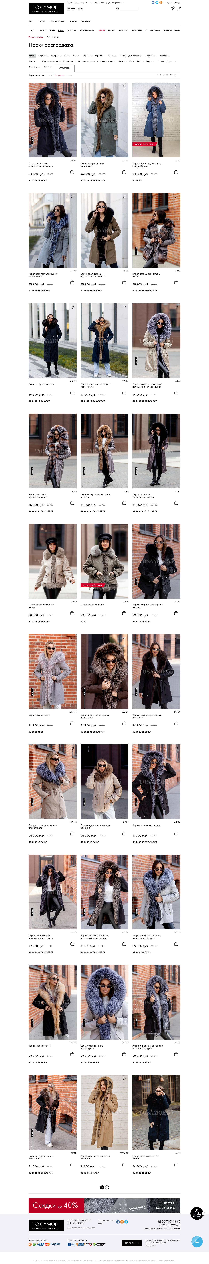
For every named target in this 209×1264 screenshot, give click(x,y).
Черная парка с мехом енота (147, 825)
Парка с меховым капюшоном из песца (143, 496)
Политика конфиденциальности (81, 1227)
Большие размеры (172, 30)
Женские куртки (152, 30)
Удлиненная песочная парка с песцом (95, 1157)
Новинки (70, 75)
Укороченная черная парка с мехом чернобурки (147, 1047)
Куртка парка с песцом (92, 604)
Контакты (73, 21)
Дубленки (71, 30)
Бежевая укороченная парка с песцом (95, 826)
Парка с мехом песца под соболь (145, 1157)
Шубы (52, 30)
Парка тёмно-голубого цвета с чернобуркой (147, 165)
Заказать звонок (75, 9)
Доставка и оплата (57, 21)
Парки (61, 30)
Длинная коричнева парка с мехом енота (95, 716)
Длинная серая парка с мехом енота (92, 165)
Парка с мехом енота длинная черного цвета (41, 937)
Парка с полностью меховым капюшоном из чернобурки (147, 385)
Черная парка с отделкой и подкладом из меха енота (94, 937)
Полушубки (123, 30)
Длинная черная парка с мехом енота (41, 1157)
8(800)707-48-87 (168, 1221)
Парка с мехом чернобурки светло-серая (43, 275)
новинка (32, 140)
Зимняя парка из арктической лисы (38, 496)
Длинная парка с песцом (41, 384)
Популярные (59, 75)
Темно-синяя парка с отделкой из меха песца (41, 165)
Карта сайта (150, 1245)
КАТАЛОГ (42, 30)
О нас (31, 21)
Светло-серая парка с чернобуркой (92, 1047)
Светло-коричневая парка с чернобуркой (43, 826)
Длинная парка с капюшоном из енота (95, 496)
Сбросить (64, 68)
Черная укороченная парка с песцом (147, 606)
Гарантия (41, 21)
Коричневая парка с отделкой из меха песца (93, 275)
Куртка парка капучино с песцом (41, 606)
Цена (50, 75)
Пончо (111, 30)
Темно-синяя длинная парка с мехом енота (96, 385)
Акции (102, 30)
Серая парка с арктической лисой (146, 275)
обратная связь (131, 1243)
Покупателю (86, 21)
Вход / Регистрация (173, 3)
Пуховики (137, 30)
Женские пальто (87, 30)
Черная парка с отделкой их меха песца (146, 716)
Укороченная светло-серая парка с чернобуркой (146, 937)
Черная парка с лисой (40, 1046)
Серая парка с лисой (39, 715)
